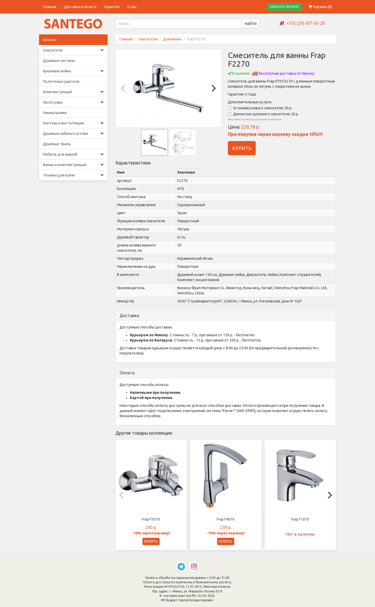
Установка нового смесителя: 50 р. (260, 108)
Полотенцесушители (61, 81)
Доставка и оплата (80, 7)
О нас (132, 7)
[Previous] (124, 88)
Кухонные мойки (73, 71)
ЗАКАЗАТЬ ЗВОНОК (284, 6)
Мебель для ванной (73, 154)
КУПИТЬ (241, 148)
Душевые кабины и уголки (73, 133)
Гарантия (112, 7)
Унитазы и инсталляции (73, 123)
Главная (49, 7)
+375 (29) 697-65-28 (305, 23)
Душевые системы (59, 61)
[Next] (213, 88)
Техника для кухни (73, 175)
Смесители (73, 50)
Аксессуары (73, 102)
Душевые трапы (57, 144)
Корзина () (320, 7)
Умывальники (55, 113)
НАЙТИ (251, 24)
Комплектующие (73, 92)
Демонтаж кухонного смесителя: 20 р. (263, 114)
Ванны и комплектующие (73, 164)
